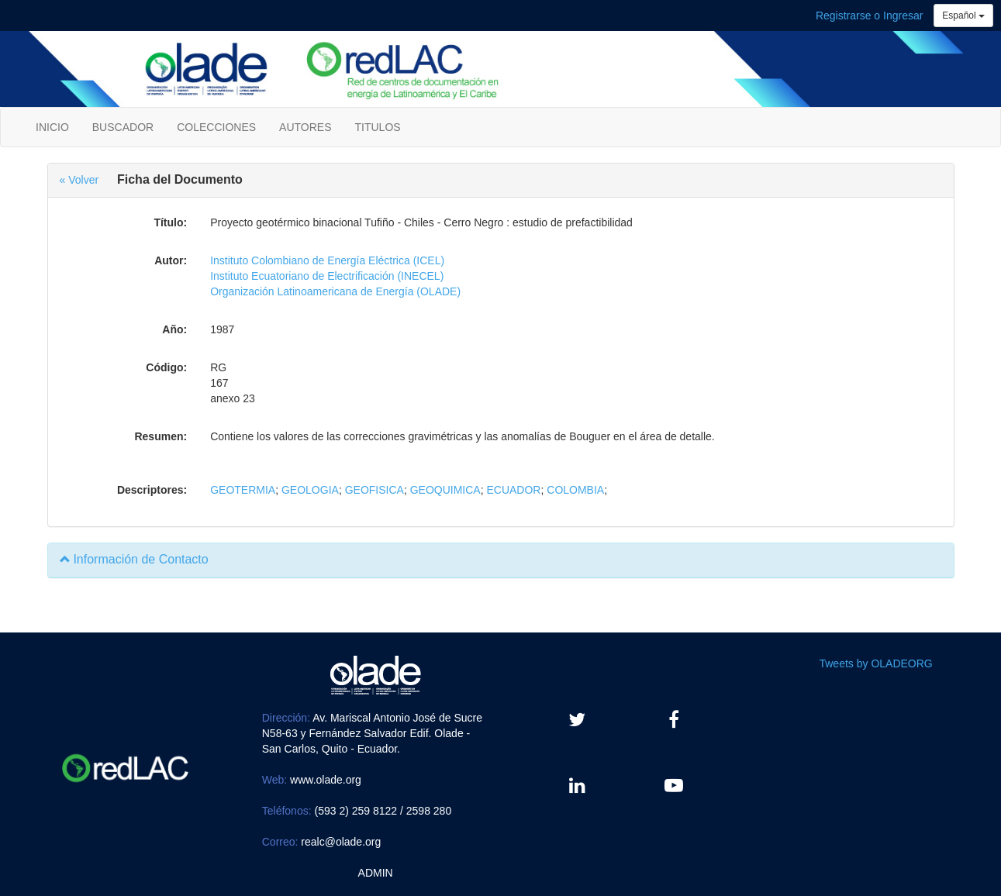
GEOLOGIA (310, 490)
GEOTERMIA (242, 490)
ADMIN (375, 873)
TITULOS (378, 127)
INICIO (52, 127)
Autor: (170, 260)
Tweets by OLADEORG (875, 663)
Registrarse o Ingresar (869, 15)
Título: (170, 222)
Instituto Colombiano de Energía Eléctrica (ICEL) (327, 260)
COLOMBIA (575, 490)
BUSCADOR (123, 127)
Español (963, 15)
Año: (174, 329)
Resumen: (160, 436)
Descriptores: (152, 490)
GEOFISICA (374, 490)
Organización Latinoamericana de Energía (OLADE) (335, 291)
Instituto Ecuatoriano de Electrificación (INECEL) (327, 276)
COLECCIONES (216, 127)
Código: (166, 367)
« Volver (79, 180)
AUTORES (305, 127)
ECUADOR (513, 490)
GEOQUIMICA (445, 490)
